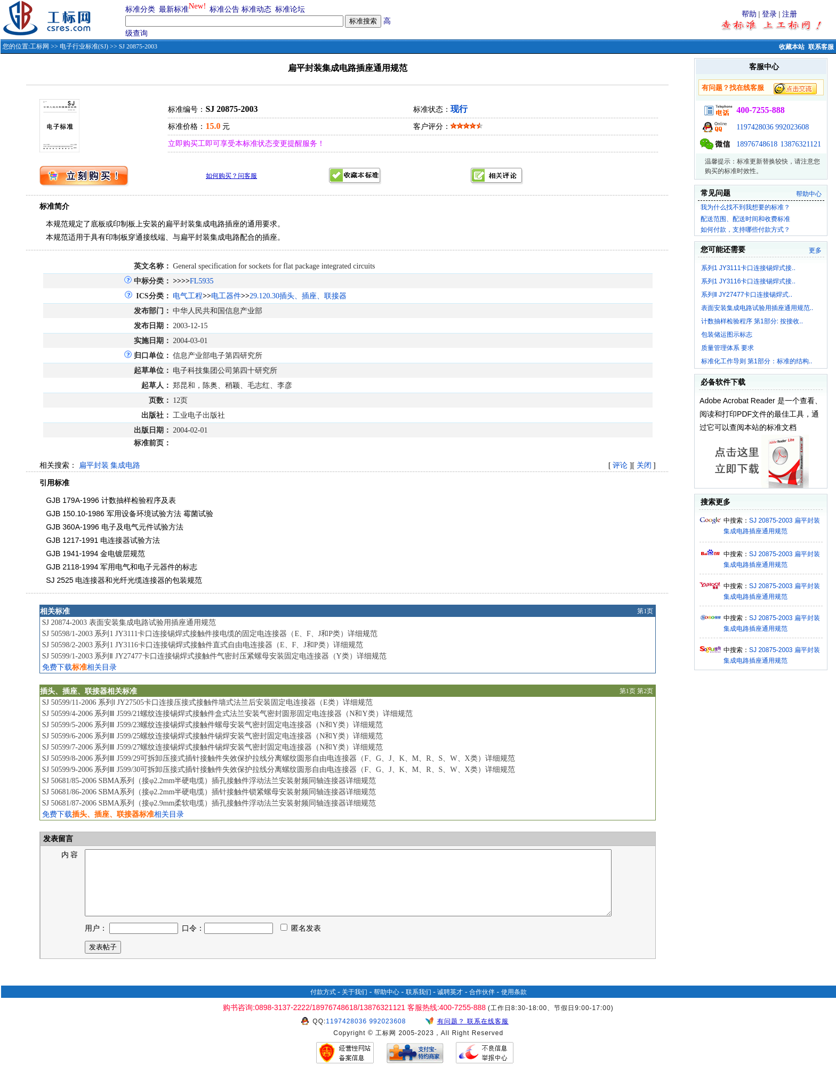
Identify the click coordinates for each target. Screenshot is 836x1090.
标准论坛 (290, 9)
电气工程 (188, 296)
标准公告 (224, 9)
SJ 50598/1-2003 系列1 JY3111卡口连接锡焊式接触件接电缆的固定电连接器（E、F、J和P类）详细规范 (209, 634)
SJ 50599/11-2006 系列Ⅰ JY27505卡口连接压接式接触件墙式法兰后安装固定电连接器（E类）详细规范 (207, 702)
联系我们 (418, 1004)
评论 (620, 465)
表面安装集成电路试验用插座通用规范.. (757, 308)
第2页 (645, 691)
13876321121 (801, 144)
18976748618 (756, 144)
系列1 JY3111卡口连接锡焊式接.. (748, 268)
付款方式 (323, 1004)
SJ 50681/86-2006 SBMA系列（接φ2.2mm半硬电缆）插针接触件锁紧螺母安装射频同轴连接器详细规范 (209, 792)
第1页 (645, 611)
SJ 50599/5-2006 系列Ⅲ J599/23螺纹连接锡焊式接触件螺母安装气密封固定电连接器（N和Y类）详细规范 (212, 725)
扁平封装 (94, 465)
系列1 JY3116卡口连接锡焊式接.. (748, 281)
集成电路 (125, 465)
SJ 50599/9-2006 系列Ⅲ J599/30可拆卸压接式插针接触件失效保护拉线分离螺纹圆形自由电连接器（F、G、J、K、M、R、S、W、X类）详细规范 (278, 770)
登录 (769, 14)
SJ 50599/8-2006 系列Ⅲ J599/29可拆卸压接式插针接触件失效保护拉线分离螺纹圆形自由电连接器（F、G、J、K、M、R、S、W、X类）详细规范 (278, 758)
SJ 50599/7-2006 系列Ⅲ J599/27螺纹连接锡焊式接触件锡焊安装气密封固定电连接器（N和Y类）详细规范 (212, 747)
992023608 (792, 127)
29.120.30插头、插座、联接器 (298, 296)
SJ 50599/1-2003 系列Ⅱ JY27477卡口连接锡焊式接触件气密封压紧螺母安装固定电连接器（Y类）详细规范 (214, 656)
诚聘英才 (450, 1004)
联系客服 (821, 47)
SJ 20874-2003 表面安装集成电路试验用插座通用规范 (129, 623)
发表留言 (58, 839)
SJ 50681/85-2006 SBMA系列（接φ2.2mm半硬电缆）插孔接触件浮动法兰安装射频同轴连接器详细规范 (209, 781)
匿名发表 (300, 941)
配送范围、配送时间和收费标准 (745, 219)
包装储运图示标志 (726, 334)
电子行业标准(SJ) (84, 46)
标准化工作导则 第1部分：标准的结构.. (757, 361)
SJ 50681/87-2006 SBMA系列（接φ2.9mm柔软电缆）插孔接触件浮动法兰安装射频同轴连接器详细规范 (209, 803)
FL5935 (201, 281)
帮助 (749, 14)
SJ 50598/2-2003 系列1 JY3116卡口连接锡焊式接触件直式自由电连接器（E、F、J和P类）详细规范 (202, 645)
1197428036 (754, 127)
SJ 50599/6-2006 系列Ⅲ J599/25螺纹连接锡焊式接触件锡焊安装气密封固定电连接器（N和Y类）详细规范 (212, 736)
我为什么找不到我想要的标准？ (745, 207)
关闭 (644, 465)
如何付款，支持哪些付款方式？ (745, 229)
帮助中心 (809, 194)
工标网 (39, 46)
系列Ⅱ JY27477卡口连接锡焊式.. (746, 294)
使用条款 (514, 1004)
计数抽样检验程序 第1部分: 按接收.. (752, 321)
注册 (789, 14)
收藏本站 (792, 47)
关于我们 (354, 1004)
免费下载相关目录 (79, 667)
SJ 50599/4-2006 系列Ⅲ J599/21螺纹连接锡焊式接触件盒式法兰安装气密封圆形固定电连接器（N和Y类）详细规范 (227, 714)
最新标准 (174, 9)
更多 (815, 250)
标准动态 (256, 9)
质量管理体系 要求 (727, 348)
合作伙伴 (482, 1004)
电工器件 (226, 296)
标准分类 (140, 9)
